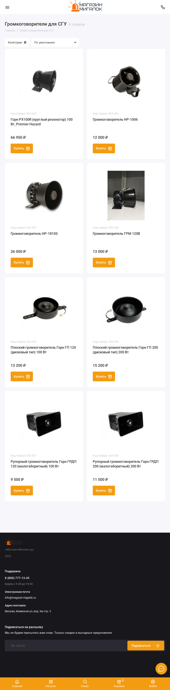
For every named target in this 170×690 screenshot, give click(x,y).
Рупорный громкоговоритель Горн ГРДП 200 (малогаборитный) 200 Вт (126, 463)
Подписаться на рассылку (24, 627)
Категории (17, 42)
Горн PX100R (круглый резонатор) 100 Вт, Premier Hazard (42, 121)
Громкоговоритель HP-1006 (115, 119)
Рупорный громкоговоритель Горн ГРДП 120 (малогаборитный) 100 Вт (43, 463)
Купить (22, 148)
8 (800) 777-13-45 (17, 578)
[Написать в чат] (161, 668)
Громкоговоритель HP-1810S (34, 233)
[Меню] (7, 7)
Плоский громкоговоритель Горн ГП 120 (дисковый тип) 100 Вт (43, 349)
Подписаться (145, 645)
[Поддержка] (162, 7)
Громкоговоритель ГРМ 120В (116, 233)
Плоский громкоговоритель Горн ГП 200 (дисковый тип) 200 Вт (125, 349)
